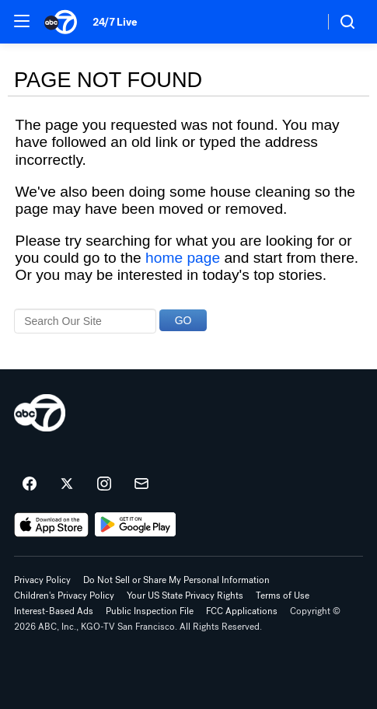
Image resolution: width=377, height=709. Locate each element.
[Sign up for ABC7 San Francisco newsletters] (141, 484)
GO (183, 320)
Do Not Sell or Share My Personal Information (176, 580)
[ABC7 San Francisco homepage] (60, 21)
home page (182, 258)
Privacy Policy (42, 580)
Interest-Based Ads (53, 611)
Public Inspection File (150, 611)
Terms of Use (282, 595)
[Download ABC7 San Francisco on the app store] (51, 524)
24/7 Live (115, 22)
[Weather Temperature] (299, 21)
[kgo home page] (39, 412)
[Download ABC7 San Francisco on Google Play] (135, 524)
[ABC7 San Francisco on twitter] (66, 484)
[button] (21, 21)
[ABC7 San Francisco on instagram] (104, 484)
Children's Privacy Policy (64, 595)
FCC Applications (242, 611)
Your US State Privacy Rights (185, 595)
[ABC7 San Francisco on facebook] (29, 484)
